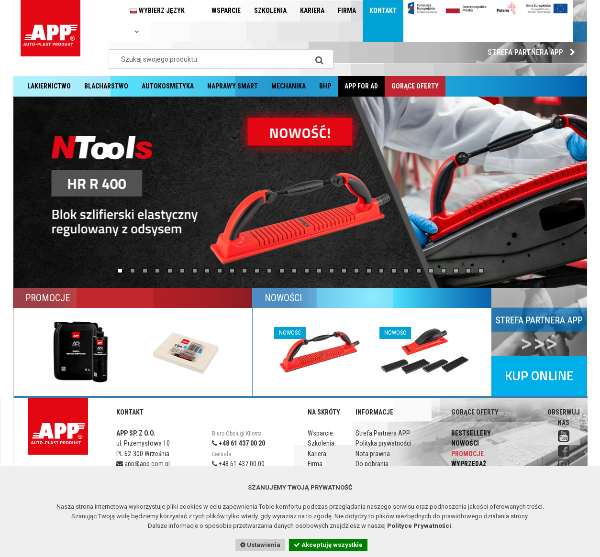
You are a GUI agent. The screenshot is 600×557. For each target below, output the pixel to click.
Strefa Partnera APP (534, 52)
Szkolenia (270, 10)
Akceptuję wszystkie (328, 544)
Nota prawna (373, 454)
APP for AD (361, 86)
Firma (347, 10)
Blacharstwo (106, 86)
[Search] (319, 59)
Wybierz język (157, 21)
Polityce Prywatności (419, 525)
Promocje (467, 454)
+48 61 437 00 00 (238, 464)
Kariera (312, 10)
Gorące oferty (415, 86)
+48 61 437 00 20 (238, 443)
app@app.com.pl (143, 464)
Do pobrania (372, 464)
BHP (325, 86)
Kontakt (383, 10)
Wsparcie (226, 10)
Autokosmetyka (168, 86)
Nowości (465, 443)
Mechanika (288, 86)
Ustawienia (260, 544)
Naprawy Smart (232, 86)
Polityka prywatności (383, 443)
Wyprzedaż (468, 464)
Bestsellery (471, 433)
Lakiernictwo (49, 86)
